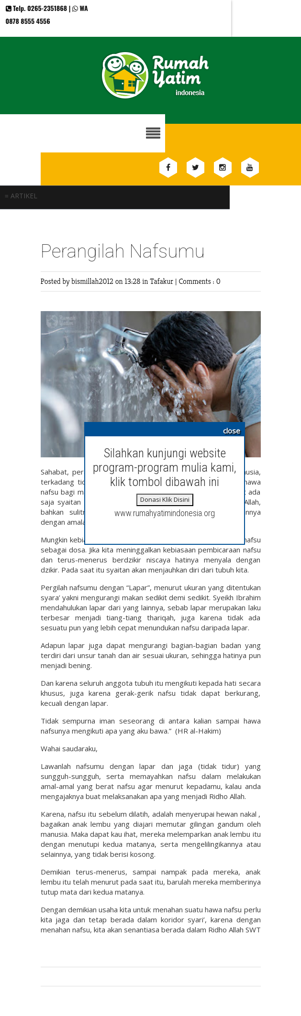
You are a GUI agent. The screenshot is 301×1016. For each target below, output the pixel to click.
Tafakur (162, 281)
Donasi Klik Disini (165, 499)
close (231, 430)
